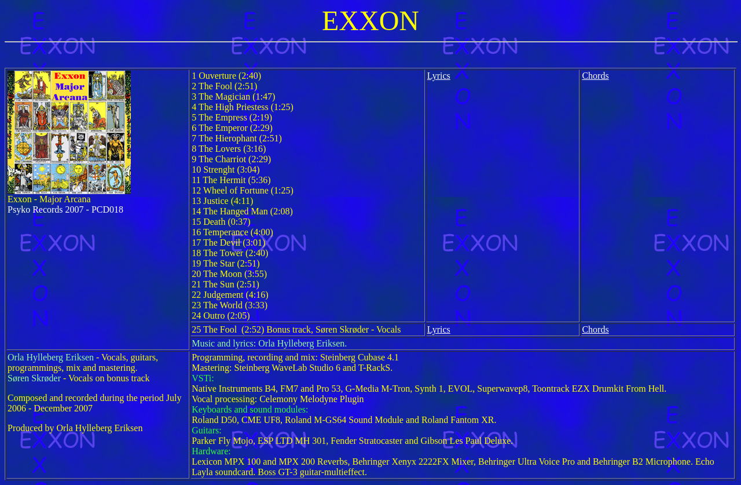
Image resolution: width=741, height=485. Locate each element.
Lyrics (438, 76)
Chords (595, 76)
